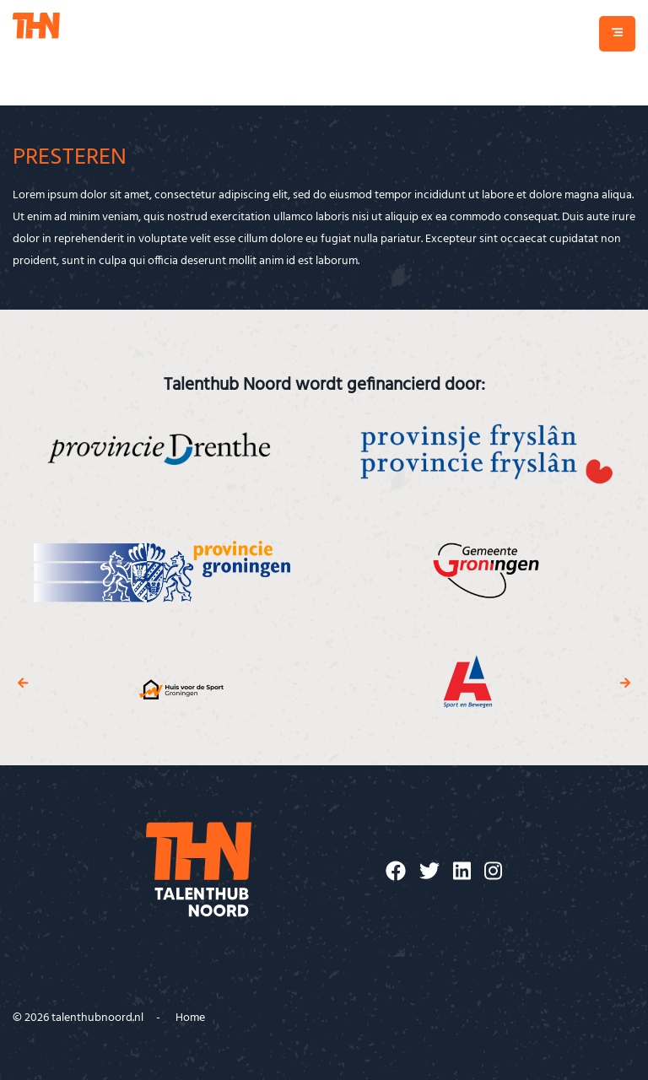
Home (190, 1018)
